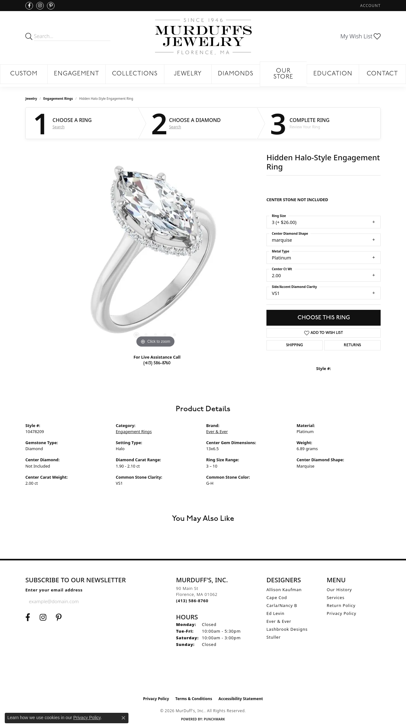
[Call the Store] (192, 600)
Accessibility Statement (241, 698)
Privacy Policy (341, 613)
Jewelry (188, 74)
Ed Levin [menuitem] (275, 613)
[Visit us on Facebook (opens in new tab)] (29, 6)
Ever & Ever (217, 431)
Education (332, 74)
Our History (339, 589)
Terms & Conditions (193, 698)
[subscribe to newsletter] (103, 601)
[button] (370, 5)
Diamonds (235, 74)
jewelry (31, 98)
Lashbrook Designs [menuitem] (287, 629)
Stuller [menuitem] (273, 637)
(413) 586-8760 (157, 363)
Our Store (283, 74)
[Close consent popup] (123, 718)
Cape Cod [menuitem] (276, 597)
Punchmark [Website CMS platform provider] (214, 719)
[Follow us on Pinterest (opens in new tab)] (51, 6)
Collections (135, 74)
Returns (352, 345)
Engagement (76, 74)
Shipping (294, 345)
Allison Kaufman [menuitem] (284, 589)
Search (59, 127)
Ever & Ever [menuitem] (278, 621)
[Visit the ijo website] (203, 677)
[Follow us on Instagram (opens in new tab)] (40, 6)
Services (335, 597)
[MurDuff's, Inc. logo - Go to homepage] (203, 36)
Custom (24, 74)
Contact (382, 74)
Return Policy (341, 605)
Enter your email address (54, 590)
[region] (155, 254)
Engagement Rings (58, 98)
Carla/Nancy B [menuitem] (281, 605)
